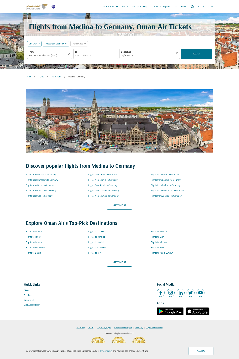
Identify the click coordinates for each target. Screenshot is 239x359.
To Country (81, 328)
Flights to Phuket (33, 237)
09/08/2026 (127, 55)
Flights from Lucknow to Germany (103, 190)
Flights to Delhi (157, 237)
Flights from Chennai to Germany (41, 190)
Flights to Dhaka (33, 253)
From (31, 52)
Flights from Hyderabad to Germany (167, 190)
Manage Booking (142, 7)
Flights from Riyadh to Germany (102, 185)
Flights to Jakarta (159, 231)
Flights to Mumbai (159, 242)
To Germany (56, 77)
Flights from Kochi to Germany (165, 175)
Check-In (125, 6)
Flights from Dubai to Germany (102, 175)
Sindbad (183, 6)
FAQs (26, 290)
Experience (170, 7)
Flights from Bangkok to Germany (166, 180)
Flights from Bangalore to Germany (42, 180)
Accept (201, 351)
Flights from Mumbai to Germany (103, 196)
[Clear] (70, 54)
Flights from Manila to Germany (103, 180)
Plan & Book (111, 7)
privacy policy (106, 351)
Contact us (29, 300)
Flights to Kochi (158, 247)
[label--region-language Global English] (202, 7)
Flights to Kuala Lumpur (162, 253)
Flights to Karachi (34, 242)
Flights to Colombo (97, 247)
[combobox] (48, 55)
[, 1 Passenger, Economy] (54, 44)
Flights (41, 77)
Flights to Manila (96, 231)
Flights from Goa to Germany (39, 196)
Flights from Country (154, 328)
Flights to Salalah (96, 242)
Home (28, 77)
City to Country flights (123, 328)
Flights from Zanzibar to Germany (166, 196)
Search (196, 53)
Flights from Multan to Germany (165, 185)
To (76, 52)
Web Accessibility (32, 305)
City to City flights (104, 328)
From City (139, 328)
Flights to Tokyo (95, 253)
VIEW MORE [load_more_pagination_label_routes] (119, 205)
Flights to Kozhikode (35, 247)
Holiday (157, 6)
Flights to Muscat (34, 231)
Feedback (28, 295)
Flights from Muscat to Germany (41, 175)
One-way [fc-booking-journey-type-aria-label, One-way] (33, 44)
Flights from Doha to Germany (40, 185)
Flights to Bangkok (96, 237)
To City (91, 328)
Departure (126, 52)
